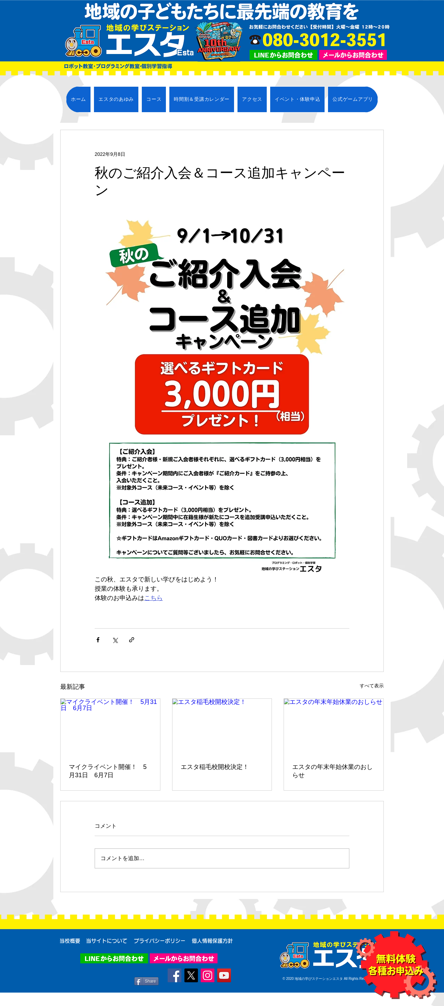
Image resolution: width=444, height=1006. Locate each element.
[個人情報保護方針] (212, 941)
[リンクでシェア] (131, 639)
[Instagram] (207, 975)
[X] (191, 975)
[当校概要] (70, 941)
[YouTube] (224, 975)
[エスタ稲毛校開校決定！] (222, 726)
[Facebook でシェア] (98, 639)
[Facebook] (174, 975)
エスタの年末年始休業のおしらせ (332, 771)
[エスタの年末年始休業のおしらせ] (333, 726)
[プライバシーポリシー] (159, 941)
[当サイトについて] (106, 941)
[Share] (146, 981)
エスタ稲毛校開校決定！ (215, 766)
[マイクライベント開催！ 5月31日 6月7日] (110, 726)
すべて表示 (372, 685)
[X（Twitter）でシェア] (115, 639)
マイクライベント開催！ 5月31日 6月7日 (108, 771)
